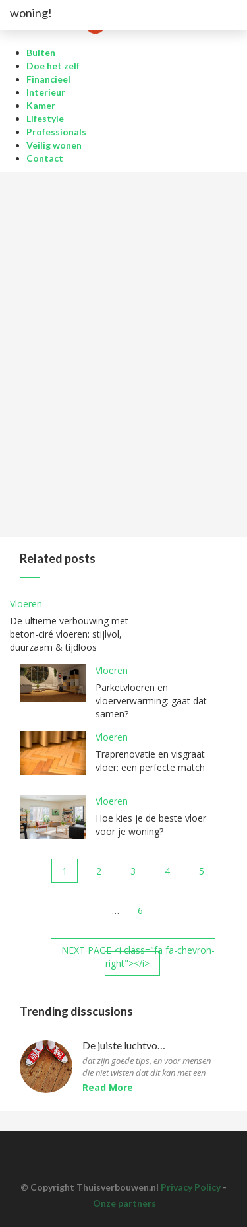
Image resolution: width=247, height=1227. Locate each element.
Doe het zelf (53, 65)
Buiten (40, 52)
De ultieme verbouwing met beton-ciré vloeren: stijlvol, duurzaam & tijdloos (69, 633)
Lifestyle (45, 118)
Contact (44, 158)
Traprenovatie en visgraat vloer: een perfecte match (150, 761)
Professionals (56, 131)
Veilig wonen (54, 144)
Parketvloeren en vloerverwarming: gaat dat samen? (151, 700)
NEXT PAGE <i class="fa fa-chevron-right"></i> (138, 957)
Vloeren (26, 603)
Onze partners (124, 1203)
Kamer (40, 105)
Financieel (48, 78)
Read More (107, 1087)
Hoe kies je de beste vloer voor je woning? (151, 825)
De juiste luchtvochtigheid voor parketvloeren (125, 1045)
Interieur (45, 92)
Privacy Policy (191, 1187)
